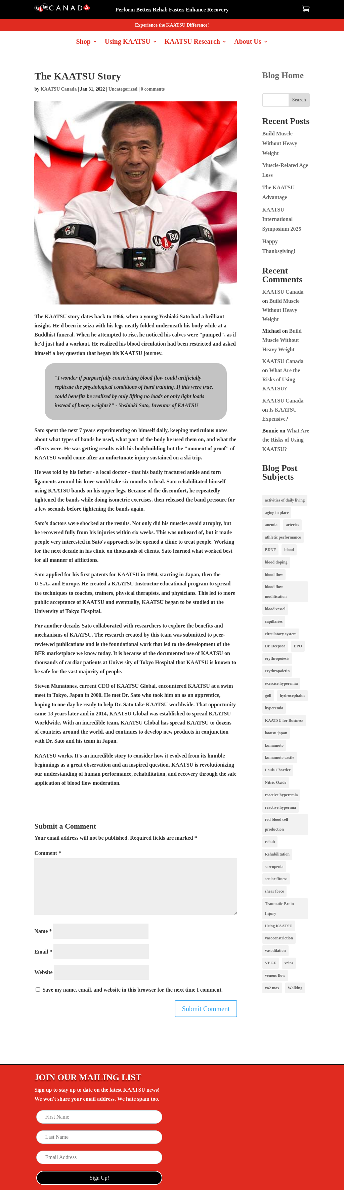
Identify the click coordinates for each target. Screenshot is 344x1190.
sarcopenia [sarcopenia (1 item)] (274, 866)
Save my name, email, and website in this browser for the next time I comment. (132, 990)
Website (43, 972)
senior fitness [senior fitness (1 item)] (276, 878)
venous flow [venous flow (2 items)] (275, 975)
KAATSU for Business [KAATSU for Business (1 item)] (284, 720)
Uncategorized (123, 89)
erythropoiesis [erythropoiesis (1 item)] (277, 658)
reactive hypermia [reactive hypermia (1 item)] (280, 807)
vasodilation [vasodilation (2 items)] (275, 950)
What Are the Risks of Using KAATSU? (281, 379)
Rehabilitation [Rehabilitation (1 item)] (277, 854)
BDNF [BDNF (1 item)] (270, 549)
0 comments (153, 89)
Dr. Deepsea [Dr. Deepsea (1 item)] (275, 646)
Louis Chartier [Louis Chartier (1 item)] (278, 770)
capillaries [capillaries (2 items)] (274, 621)
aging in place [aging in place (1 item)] (277, 512)
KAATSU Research (192, 42)
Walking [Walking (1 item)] (295, 988)
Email (43, 952)
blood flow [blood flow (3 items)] (274, 574)
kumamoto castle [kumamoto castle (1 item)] (279, 757)
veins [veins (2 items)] (289, 963)
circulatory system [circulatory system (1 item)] (281, 634)
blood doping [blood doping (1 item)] (276, 562)
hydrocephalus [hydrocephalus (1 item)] (292, 695)
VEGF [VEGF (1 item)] (270, 963)
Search (299, 99)
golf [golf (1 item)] (268, 695)
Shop (83, 42)
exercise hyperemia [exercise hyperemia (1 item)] (281, 683)
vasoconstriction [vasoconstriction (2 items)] (279, 938)
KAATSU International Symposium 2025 (281, 219)
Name (43, 931)
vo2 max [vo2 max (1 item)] (272, 988)
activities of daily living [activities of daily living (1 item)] (285, 500)
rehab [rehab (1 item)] (270, 841)
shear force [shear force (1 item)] (274, 891)
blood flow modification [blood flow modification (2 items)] (276, 591)
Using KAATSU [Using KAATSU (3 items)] (278, 926)
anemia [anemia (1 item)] (271, 524)
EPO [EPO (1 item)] (298, 646)
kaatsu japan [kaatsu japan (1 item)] (276, 733)
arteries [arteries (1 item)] (292, 524)
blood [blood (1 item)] (289, 549)
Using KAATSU (127, 42)
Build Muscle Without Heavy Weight (279, 143)
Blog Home (283, 75)
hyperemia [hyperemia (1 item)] (274, 708)
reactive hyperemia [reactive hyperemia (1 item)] (281, 795)
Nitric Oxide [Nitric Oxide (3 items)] (276, 782)
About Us (247, 42)
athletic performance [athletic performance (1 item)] (283, 537)
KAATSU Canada (59, 89)
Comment (47, 853)
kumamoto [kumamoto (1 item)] (274, 745)
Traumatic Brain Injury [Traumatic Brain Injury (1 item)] (279, 908)
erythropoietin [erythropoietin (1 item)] (277, 671)
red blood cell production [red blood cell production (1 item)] (276, 824)
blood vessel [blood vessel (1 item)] (275, 609)
